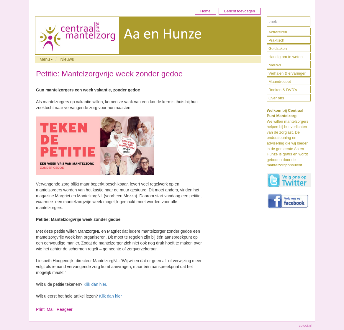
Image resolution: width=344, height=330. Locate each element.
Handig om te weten (285, 57)
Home (205, 11)
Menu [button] (46, 59)
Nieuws (67, 59)
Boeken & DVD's (282, 90)
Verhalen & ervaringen (287, 73)
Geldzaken (277, 48)
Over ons (276, 98)
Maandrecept (279, 81)
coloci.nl (305, 326)
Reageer (65, 309)
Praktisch (276, 40)
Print (40, 309)
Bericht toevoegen (239, 11)
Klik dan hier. (95, 284)
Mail (51, 309)
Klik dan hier (110, 296)
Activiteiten (277, 32)
